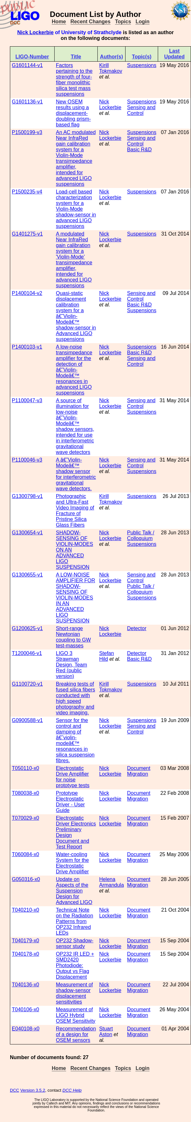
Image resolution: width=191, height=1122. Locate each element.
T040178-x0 (25, 954)
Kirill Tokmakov (110, 68)
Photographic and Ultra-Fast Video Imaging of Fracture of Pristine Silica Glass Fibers (75, 510)
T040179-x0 (25, 940)
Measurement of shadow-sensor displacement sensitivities (74, 993)
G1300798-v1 (27, 496)
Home (59, 21)
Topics (123, 21)
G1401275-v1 (27, 234)
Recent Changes (91, 21)
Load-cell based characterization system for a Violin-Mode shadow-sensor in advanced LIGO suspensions (76, 209)
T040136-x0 (25, 984)
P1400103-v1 (27, 347)
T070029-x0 (25, 818)
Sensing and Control (141, 110)
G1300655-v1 (27, 574)
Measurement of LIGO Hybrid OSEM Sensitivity (76, 1015)
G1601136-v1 (27, 101)
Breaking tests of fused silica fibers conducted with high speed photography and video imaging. (75, 698)
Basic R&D (139, 149)
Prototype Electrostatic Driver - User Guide (70, 801)
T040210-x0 (25, 910)
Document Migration (138, 771)
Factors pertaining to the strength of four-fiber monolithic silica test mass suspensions (74, 80)
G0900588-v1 (27, 720)
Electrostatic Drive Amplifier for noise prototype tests (72, 776)
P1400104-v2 (27, 293)
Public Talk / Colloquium (140, 535)
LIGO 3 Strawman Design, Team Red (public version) (71, 665)
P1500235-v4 (27, 191)
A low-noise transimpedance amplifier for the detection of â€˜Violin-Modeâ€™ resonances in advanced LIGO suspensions (74, 369)
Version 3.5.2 (32, 1090)
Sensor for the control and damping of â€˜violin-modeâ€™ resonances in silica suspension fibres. (75, 740)
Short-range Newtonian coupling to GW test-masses (73, 637)
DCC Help (72, 1090)
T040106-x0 (25, 1009)
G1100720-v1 (27, 684)
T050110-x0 (25, 768)
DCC (14, 1090)
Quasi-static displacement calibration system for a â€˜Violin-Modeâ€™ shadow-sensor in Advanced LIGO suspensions (76, 316)
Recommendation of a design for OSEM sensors (76, 1034)
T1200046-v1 (27, 653)
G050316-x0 (26, 879)
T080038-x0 (25, 793)
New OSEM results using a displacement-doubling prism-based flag (73, 113)
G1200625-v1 (27, 628)
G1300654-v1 (27, 532)
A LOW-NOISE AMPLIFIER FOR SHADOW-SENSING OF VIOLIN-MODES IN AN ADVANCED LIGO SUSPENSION (75, 597)
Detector (136, 628)
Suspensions (142, 65)
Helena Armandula (111, 882)
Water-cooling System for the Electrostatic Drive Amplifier (72, 863)
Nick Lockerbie (35, 32)
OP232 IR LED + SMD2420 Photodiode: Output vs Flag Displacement (75, 965)
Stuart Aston (106, 1031)
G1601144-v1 (27, 65)
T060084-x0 (25, 854)
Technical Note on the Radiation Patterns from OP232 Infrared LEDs (74, 921)
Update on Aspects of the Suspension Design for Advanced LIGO (74, 891)
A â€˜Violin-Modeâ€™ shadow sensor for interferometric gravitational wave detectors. (76, 474)
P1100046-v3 (27, 460)
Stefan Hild (106, 656)
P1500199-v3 (27, 132)
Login (142, 21)
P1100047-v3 (27, 400)
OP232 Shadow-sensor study (74, 943)
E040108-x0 (25, 1028)
